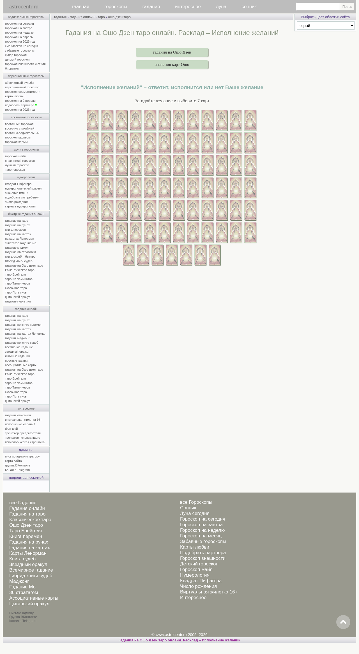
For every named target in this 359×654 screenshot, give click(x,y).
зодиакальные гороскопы (26, 17)
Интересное (193, 597)
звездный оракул (17, 351)
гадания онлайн (26, 309)
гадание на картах (18, 234)
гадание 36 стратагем (20, 252)
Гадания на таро (27, 514)
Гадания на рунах (28, 542)
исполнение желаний (20, 424)
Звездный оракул (28, 564)
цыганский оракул (18, 297)
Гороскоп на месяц (201, 536)
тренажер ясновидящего (22, 437)
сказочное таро (16, 288)
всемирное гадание (19, 347)
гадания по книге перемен (23, 324)
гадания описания (18, 415)
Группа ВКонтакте (23, 617)
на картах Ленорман (19, 238)
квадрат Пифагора (18, 184)
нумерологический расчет (23, 188)
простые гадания (17, 360)
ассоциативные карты (20, 365)
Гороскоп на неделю (202, 530)
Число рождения (198, 586)
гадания (151, 6)
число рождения (16, 202)
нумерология (26, 177)
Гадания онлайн (27, 508)
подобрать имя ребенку (22, 197)
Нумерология (195, 575)
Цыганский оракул (29, 603)
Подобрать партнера (203, 552)
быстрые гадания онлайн (26, 214)
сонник (249, 6)
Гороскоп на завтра (201, 524)
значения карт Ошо (172, 64)
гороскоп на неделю (19, 32)
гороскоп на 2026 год (20, 41)
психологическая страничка (25, 442)
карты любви (15, 96)
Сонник (188, 507)
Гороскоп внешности (202, 558)
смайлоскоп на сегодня (21, 46)
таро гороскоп (15, 169)
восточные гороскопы (26, 117)
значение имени (16, 193)
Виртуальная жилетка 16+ (209, 592)
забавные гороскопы (19, 50)
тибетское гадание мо (20, 243)
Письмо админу (21, 613)
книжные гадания (17, 356)
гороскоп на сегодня (19, 23)
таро (101, 17)
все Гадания (22, 502)
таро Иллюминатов (19, 279)
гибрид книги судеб (19, 261)
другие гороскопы (26, 149)
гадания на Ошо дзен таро (24, 369)
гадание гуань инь (18, 301)
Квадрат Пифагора (201, 580)
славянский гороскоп (20, 160)
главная (80, 6)
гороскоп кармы (16, 142)
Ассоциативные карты (33, 598)
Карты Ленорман (28, 553)
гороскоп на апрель (19, 37)
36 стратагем (23, 592)
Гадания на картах (29, 547)
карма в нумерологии (20, 206)
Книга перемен (25, 536)
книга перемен (15, 229)
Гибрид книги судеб (30, 575)
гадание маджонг (17, 247)
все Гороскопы (196, 502)
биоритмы (12, 68)
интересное (188, 6)
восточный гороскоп (19, 124)
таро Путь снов (16, 292)
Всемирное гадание (31, 570)
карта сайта (13, 461)
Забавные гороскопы (203, 541)
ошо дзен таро (119, 17)
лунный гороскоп (17, 165)
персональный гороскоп (22, 87)
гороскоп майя (15, 156)
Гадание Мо (22, 587)
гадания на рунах (17, 320)
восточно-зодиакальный (22, 133)
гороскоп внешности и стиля (25, 64)
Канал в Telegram (17, 470)
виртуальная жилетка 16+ (23, 419)
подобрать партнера (21, 105)
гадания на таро (16, 315)
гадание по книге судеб (21, 342)
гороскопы (115, 6)
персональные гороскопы (26, 76)
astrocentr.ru (23, 6)
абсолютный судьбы (19, 82)
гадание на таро (16, 220)
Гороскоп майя (196, 569)
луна (221, 6)
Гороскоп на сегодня (202, 519)
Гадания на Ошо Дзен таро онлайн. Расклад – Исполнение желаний (179, 640)
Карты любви (194, 547)
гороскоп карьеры (18, 137)
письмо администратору (22, 456)
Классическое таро (30, 519)
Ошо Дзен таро (26, 525)
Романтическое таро (19, 270)
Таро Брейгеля (25, 530)
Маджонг (19, 581)
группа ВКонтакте (17, 465)
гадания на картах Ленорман (26, 333)
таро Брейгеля (15, 274)
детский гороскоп (17, 59)
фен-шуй (11, 428)
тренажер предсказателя (23, 433)
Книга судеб (22, 558)
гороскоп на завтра (18, 28)
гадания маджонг (17, 338)
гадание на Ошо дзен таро (24, 265)
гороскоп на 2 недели (20, 100)
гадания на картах (18, 329)
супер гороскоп (16, 55)
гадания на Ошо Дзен (172, 52)
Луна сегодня (195, 513)
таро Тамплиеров (17, 283)
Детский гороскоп (199, 564)
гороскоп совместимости (22, 91)
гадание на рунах (17, 225)
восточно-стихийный (19, 128)
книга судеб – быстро (20, 256)
